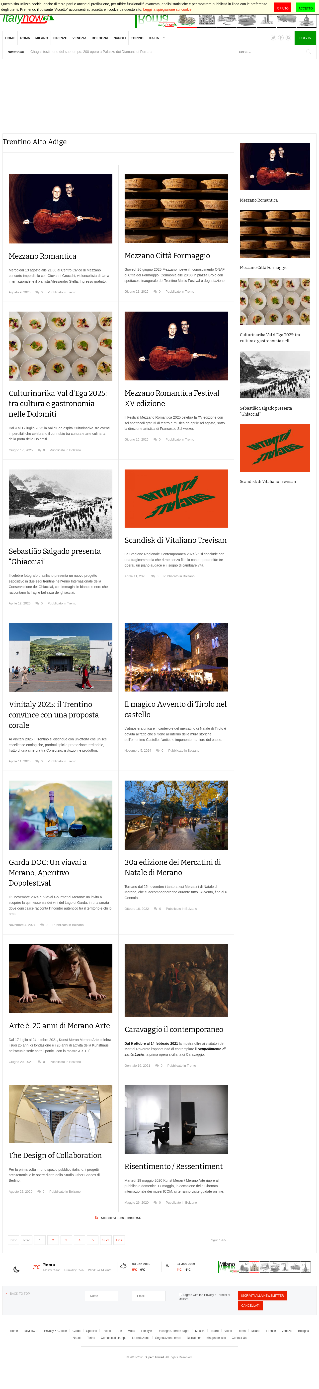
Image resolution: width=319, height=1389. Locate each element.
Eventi (106, 1351)
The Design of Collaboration (60, 1165)
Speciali (91, 1351)
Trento (71, 292)
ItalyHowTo (31, 1351)
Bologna (100, 38)
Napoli (119, 38)
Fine (119, 1261)
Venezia (79, 38)
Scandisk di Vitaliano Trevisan (268, 481)
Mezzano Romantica (46, 256)
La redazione (140, 1358)
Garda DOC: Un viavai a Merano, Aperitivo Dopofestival (51, 872)
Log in (305, 38)
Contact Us (239, 1358)
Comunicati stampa (114, 1358)
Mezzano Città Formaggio (171, 255)
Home (10, 38)
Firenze (60, 38)
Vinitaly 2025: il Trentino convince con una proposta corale (58, 714)
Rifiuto (283, 8)
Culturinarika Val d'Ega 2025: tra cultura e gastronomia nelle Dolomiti (60, 403)
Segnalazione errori (168, 1358)
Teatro (214, 1351)
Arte (119, 1351)
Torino (137, 38)
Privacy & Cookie (55, 1351)
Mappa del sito (216, 1358)
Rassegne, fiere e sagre (173, 1351)
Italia (154, 38)
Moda (131, 1351)
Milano (41, 38)
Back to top (20, 1314)
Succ (106, 1261)
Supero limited (154, 1378)
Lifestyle (146, 1351)
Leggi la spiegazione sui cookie (167, 9)
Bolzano (75, 450)
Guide (76, 1351)
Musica (200, 1351)
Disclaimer (194, 1358)
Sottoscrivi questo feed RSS (121, 1238)
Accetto (306, 8)
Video (228, 1351)
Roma (25, 38)
